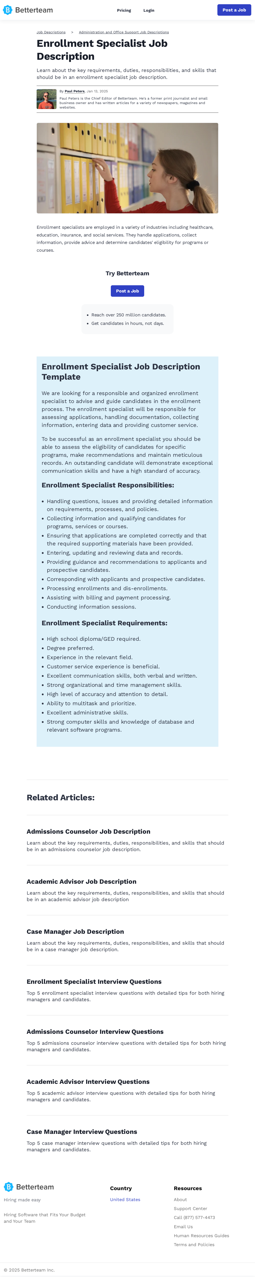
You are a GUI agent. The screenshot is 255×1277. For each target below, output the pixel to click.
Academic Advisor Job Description (81, 881)
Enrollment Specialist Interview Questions (94, 981)
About (180, 1199)
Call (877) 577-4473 (194, 1217)
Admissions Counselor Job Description (88, 831)
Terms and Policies (194, 1244)
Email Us (183, 1226)
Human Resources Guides (201, 1235)
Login (148, 10)
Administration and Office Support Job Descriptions (124, 32)
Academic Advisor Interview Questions (88, 1081)
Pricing (124, 10)
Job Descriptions (51, 32)
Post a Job (234, 9)
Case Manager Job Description (75, 931)
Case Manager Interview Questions (82, 1131)
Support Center (190, 1208)
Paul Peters (74, 91)
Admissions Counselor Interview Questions (95, 1031)
